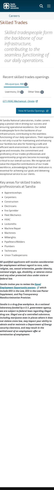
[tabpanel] (27, 102)
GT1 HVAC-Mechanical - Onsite (20, 101)
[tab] (16, 84)
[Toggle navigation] (5, 16)
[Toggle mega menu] (48, 6)
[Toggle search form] (41, 6)
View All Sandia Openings (33, 110)
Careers (14, 15)
